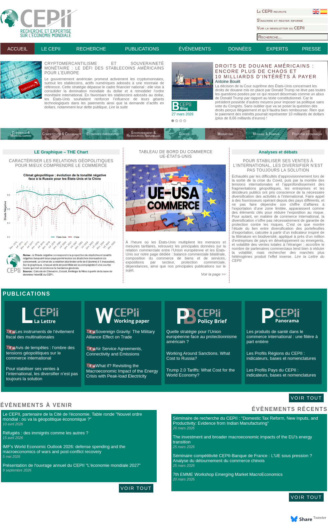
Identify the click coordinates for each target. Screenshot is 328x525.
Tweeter (319, 518)
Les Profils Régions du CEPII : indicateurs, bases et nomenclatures (281, 356)
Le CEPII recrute (272, 11)
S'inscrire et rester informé (280, 20)
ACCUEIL (17, 48)
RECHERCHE (91, 48)
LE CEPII (51, 48)
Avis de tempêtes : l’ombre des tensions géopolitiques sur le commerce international (40, 352)
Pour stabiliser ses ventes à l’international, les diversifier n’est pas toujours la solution (42, 373)
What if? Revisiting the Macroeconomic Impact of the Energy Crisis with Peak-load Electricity (122, 371)
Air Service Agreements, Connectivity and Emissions (114, 351)
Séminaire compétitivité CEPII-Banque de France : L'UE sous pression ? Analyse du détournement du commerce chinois (242, 458)
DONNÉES (239, 48)
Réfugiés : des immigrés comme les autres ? (45, 432)
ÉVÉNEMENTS (195, 48)
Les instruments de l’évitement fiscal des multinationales (40, 334)
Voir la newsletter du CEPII (281, 28)
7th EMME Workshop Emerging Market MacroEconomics (228, 474)
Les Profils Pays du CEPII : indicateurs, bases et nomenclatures (281, 373)
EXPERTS (277, 48)
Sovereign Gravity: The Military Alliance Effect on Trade (120, 334)
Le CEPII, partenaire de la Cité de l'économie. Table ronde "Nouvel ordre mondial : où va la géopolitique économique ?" (72, 417)
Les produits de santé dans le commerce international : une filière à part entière (282, 336)
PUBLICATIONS (142, 48)
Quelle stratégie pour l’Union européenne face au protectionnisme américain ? (201, 336)
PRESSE (311, 48)
